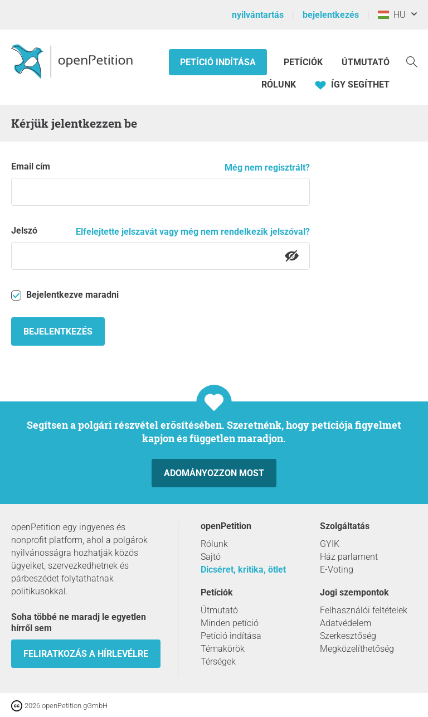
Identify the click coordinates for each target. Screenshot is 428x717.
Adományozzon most (214, 473)
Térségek (218, 661)
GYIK (329, 544)
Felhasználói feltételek (363, 610)
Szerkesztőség (348, 636)
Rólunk (278, 84)
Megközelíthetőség (357, 648)
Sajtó (211, 556)
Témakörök (223, 648)
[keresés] (411, 61)
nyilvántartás (258, 14)
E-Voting (336, 569)
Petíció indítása (218, 62)
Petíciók (304, 62)
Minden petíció (230, 623)
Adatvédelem (345, 623)
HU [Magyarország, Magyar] (392, 14)
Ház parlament (349, 556)
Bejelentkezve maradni (65, 295)
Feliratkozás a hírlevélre (85, 653)
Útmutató (366, 62)
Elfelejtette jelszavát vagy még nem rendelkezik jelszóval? (193, 231)
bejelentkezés (331, 14)
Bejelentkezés (58, 331)
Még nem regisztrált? (267, 167)
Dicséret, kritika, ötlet (243, 569)
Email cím (30, 166)
